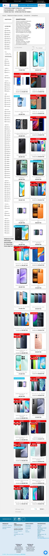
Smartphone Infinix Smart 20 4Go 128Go (38, 286)
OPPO (8, 42)
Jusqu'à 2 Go (8, 220)
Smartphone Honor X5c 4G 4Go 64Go (22, 198)
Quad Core (8, 89)
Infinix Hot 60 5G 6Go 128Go (38, 415)
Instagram (19, 519)
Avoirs (26, 530)
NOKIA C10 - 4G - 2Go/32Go (38, 90)
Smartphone (8, 19)
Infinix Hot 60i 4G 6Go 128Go (22, 285)
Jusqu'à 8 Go (8, 228)
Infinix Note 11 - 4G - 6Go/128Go (38, 502)
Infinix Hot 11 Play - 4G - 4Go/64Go (38, 328)
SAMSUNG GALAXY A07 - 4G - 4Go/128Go (38, 242)
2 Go (8, 96)
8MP (8, 129)
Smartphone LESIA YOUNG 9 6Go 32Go (22, 112)
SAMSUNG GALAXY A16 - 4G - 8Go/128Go (22, 437)
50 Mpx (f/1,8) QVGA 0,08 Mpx (8, 151)
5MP (8, 127)
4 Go (8, 100)
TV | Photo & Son (20, 10)
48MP (8, 139)
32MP (8, 137)
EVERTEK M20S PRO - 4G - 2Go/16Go (38, 133)
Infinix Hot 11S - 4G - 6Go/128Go (22, 502)
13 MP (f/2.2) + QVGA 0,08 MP (8, 133)
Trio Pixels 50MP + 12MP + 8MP (8, 177)
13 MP (8, 131)
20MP (8, 194)
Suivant (42, 509)
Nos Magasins (29, 1)
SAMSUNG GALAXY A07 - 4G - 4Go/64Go (22, 220)
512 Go (8, 121)
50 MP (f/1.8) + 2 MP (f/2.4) (8, 141)
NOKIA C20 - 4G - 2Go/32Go (38, 111)
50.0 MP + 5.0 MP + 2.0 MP (8, 147)
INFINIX (8, 34)
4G (7, 63)
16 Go (8, 111)
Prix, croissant (40, 48)
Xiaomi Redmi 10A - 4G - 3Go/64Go (38, 155)
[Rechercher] (14, 5)
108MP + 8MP (8, 161)
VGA (8, 201)
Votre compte (29, 523)
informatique (27, 8)
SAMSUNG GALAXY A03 (38, 437)
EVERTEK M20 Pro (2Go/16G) (22, 90)
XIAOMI (8, 48)
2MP (8, 182)
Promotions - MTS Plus (7, 525)
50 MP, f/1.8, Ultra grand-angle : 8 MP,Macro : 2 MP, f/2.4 (8, 145)
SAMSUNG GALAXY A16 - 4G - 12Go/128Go (38, 481)
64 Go (8, 115)
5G (7, 65)
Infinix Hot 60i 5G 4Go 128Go (38, 307)
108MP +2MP (8, 157)
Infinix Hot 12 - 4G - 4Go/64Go (21, 263)
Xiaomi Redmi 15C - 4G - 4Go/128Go (21, 306)
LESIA (8, 36)
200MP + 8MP (8, 165)
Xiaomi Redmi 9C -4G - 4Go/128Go (38, 263)
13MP (8, 135)
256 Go (8, 119)
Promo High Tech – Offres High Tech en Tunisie (17, 12)
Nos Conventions (17, 526)
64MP (8, 153)
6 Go (8, 102)
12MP (8, 188)
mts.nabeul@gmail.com (43, 538)
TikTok (23, 519)
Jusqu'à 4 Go (8, 224)
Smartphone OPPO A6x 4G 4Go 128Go (21, 481)
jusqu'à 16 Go (8, 232)
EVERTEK (8, 30)
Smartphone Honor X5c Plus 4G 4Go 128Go (21, 242)
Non (7, 206)
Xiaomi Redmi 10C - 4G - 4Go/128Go (21, 328)
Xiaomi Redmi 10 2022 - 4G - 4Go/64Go (22, 416)
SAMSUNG (8, 44)
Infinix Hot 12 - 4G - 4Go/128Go (38, 372)
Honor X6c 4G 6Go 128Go (21, 372)
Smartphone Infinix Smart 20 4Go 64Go (38, 220)
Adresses (27, 531)
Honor (8, 32)
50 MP (8, 199)
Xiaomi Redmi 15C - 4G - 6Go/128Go (38, 350)
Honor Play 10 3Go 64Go (22, 155)
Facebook (14, 519)
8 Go (8, 104)
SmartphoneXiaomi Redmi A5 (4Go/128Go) (38, 177)
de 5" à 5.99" (8, 70)
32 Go (8, 113)
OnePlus (8, 40)
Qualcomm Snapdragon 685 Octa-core (8, 91)
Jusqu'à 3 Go (8, 222)
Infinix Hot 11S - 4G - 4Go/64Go (38, 393)
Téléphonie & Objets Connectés (13, 8)
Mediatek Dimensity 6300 (8, 85)
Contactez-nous (31, 5)
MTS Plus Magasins (18, 531)
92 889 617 (42, 2)
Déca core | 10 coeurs (8, 83)
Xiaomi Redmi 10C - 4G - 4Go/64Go (38, 198)
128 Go (8, 117)
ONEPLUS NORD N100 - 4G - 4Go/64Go (22, 351)
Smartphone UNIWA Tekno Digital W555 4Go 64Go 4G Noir (22, 134)
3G (7, 61)
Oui (8, 208)
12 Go (8, 106)
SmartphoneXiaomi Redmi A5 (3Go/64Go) (22, 177)
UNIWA (8, 46)
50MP (8, 149)
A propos (16, 532)
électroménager (9, 10)
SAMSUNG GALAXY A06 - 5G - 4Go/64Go (38, 459)
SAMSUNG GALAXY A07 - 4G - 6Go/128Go (22, 394)
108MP (8, 155)
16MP (8, 192)
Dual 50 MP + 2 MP (8, 171)
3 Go (8, 98)
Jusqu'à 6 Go (8, 226)
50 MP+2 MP (8, 143)
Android (8, 77)
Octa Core (8, 87)
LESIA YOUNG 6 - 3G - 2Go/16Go (22, 68)
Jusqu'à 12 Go (8, 230)
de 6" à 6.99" (8, 72)
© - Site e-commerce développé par (13, 554)
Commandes (28, 528)
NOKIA (8, 38)
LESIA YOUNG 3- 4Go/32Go (38, 68)
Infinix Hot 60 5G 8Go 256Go (22, 459)
